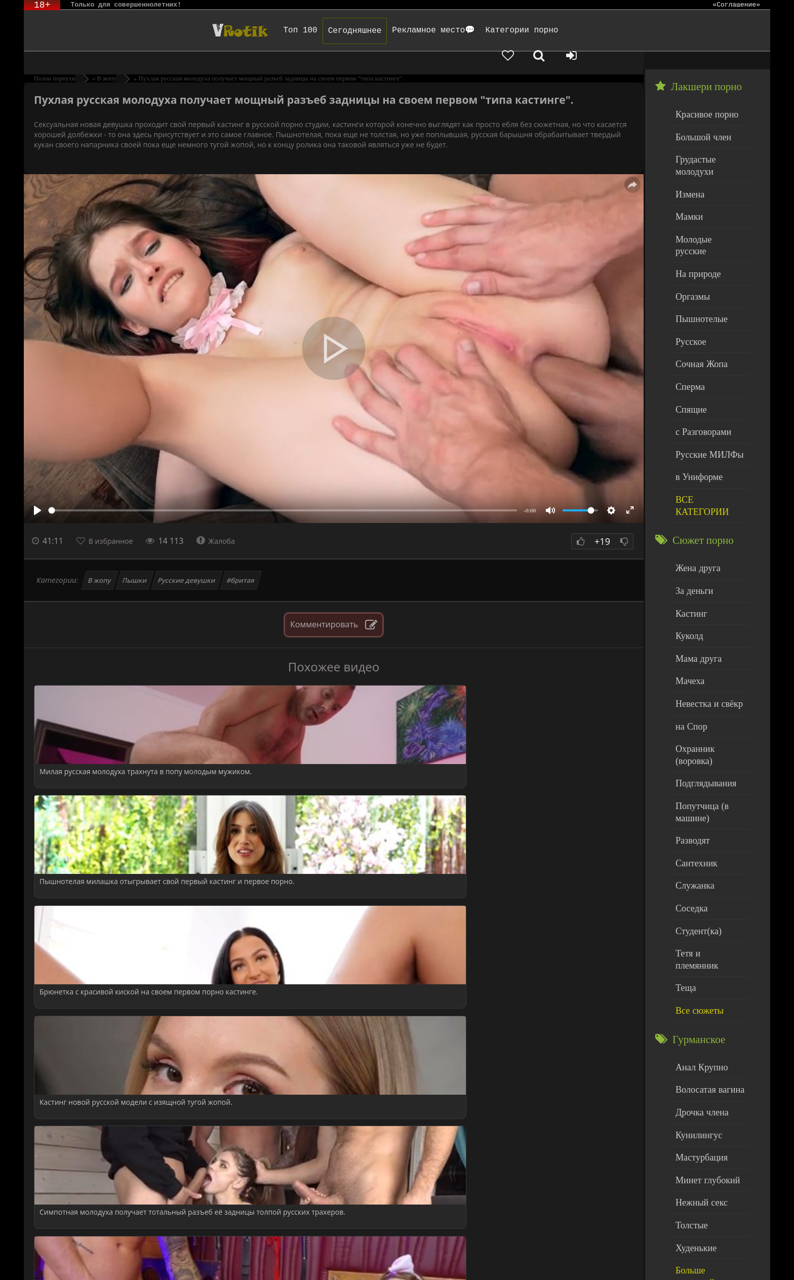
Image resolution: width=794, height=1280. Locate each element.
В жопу (99, 562)
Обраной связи (163, 1266)
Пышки (135, 562)
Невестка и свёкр (703, 601)
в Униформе (695, 403)
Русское (688, 280)
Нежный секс (697, 1034)
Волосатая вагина (704, 932)
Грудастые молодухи (709, 136)
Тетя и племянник (704, 816)
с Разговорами (699, 362)
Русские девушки (187, 562)
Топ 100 (195, 30)
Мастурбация (697, 993)
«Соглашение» (736, 5)
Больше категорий (705, 1096)
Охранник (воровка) (708, 642)
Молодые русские (704, 198)
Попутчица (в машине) (698, 688)
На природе (694, 218)
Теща (684, 837)
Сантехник (693, 734)
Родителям (431, 1258)
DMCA (211, 1258)
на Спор (689, 622)
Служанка (692, 754)
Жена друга (694, 478)
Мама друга (694, 560)
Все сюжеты (695, 857)
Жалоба (227, 523)
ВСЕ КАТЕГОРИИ (706, 423)
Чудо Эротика (109, 30)
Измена (687, 157)
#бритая (240, 562)
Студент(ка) (694, 795)
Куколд (687, 540)
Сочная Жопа (697, 300)
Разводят (690, 713)
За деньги (691, 499)
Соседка (689, 775)
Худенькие (692, 1075)
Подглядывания (701, 663)
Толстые (689, 1055)
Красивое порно (702, 95)
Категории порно (416, 30)
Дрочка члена (697, 952)
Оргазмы (690, 239)
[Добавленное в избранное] (659, 30)
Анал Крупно (697, 911)
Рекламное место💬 (328, 30)
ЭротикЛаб (49, 1258)
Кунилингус (695, 973)
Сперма (688, 321)
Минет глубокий (702, 1014)
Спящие (688, 341)
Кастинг (689, 519)
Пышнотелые (697, 259)
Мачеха (687, 581)
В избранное (116, 523)
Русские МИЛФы (704, 382)
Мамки (687, 177)
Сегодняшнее (249, 30)
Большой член (699, 116)
